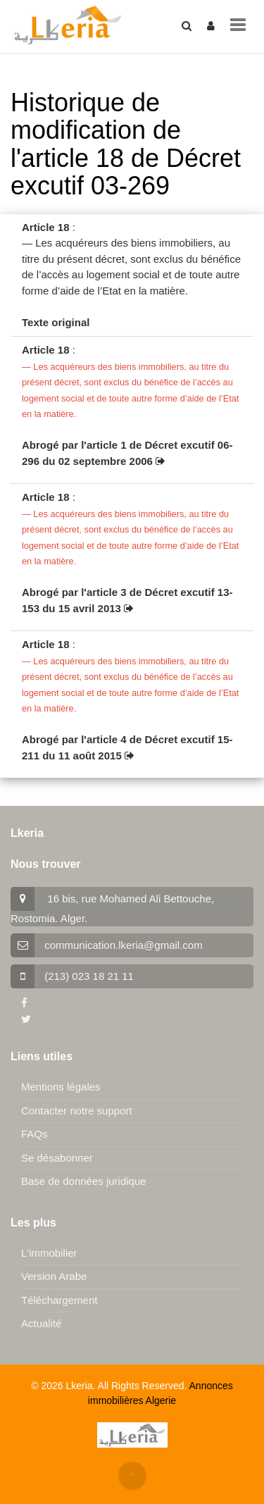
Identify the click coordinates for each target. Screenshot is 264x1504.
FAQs (34, 1134)
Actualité (41, 1323)
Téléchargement (59, 1300)
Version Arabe (54, 1276)
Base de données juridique (83, 1181)
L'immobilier (49, 1253)
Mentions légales (61, 1087)
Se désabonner (57, 1158)
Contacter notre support (76, 1111)
